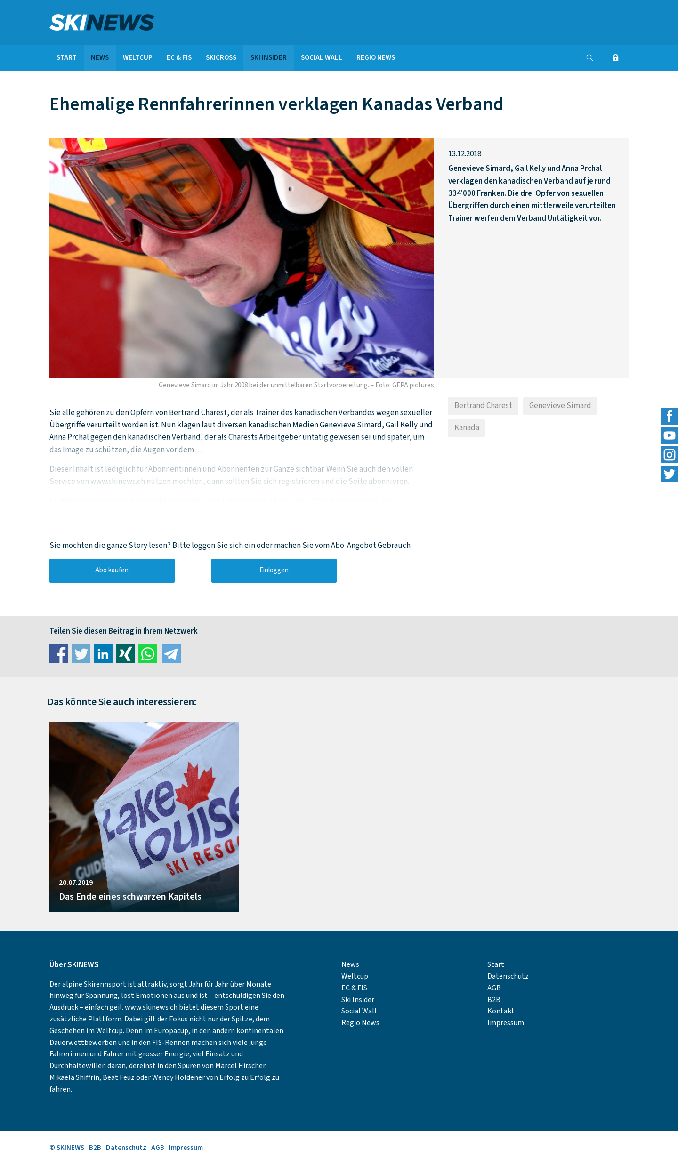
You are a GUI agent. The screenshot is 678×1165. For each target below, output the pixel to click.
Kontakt (501, 1011)
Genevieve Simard (560, 405)
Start (66, 58)
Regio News (375, 58)
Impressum (505, 1023)
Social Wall (321, 58)
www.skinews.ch (151, 1007)
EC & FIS (179, 58)
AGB (494, 988)
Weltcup (138, 58)
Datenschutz (508, 976)
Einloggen (274, 570)
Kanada (466, 428)
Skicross (221, 58)
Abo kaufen (112, 570)
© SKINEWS (66, 1148)
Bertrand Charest (483, 405)
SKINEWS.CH (144, 22)
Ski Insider (268, 58)
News (100, 58)
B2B (493, 1000)
